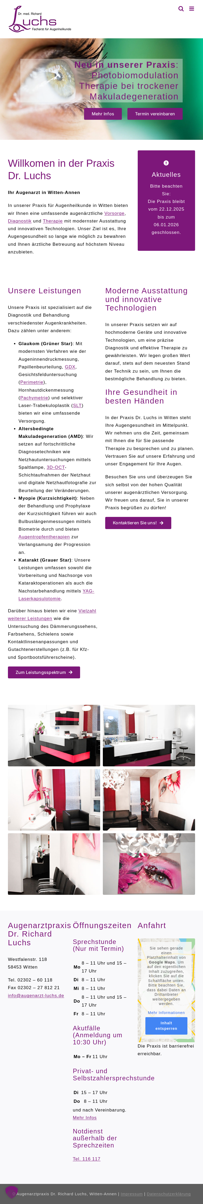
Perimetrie (32, 382)
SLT (77, 405)
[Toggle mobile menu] (192, 8)
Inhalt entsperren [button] (166, 1026)
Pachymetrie (34, 397)
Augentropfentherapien (44, 536)
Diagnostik (20, 221)
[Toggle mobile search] (181, 8)
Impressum (132, 1194)
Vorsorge (114, 213)
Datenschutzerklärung (169, 1194)
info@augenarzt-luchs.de (36, 995)
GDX (70, 366)
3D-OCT (56, 467)
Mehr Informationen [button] (166, 1012)
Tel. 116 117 (86, 1158)
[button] (11, 1192)
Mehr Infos (85, 1117)
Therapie (53, 221)
